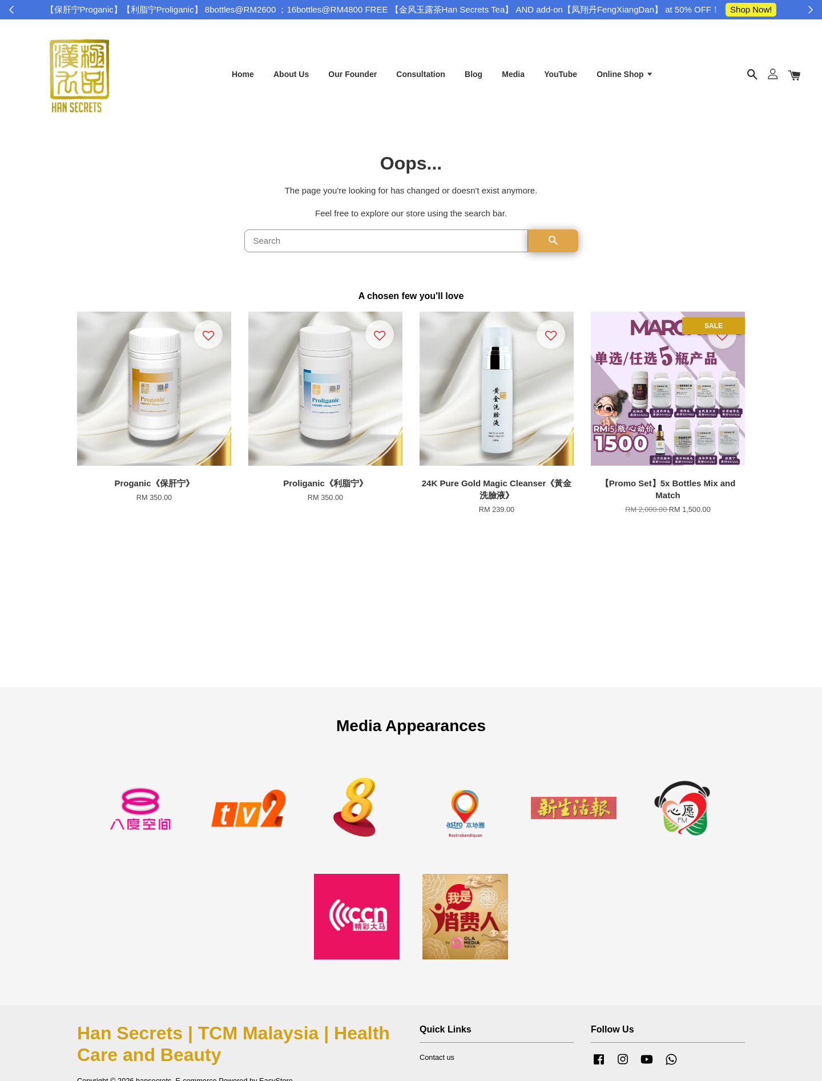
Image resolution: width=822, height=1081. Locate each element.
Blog (473, 75)
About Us (291, 75)
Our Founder (352, 75)
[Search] (386, 244)
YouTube (560, 75)
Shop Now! (751, 9)
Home (243, 75)
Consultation (420, 75)
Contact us (437, 1060)
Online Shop (625, 75)
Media (513, 75)
